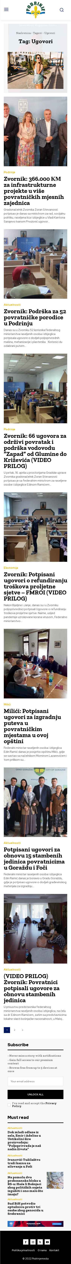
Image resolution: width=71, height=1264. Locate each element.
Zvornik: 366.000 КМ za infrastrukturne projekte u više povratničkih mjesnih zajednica (34, 190)
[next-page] (22, 1030)
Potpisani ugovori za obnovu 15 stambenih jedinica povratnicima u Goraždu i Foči (34, 858)
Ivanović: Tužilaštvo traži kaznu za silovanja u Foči (24, 1163)
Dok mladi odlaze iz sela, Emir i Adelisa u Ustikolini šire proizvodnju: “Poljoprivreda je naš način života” (24, 1140)
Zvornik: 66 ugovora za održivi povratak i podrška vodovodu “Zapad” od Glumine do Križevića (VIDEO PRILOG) (35, 451)
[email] (35, 1081)
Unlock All (35, 1094)
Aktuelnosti (12, 304)
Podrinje (9, 172)
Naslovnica (23, 33)
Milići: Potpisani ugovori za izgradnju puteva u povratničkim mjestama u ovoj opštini (32, 726)
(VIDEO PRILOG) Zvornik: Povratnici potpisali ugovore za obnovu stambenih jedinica (32, 988)
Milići (7, 704)
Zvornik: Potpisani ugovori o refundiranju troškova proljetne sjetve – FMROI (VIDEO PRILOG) (35, 586)
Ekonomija (11, 568)
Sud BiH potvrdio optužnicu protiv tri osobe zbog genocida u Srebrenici (25, 1208)
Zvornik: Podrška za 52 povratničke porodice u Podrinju (35, 317)
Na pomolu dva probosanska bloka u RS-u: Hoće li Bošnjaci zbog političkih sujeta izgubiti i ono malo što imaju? (25, 1185)
